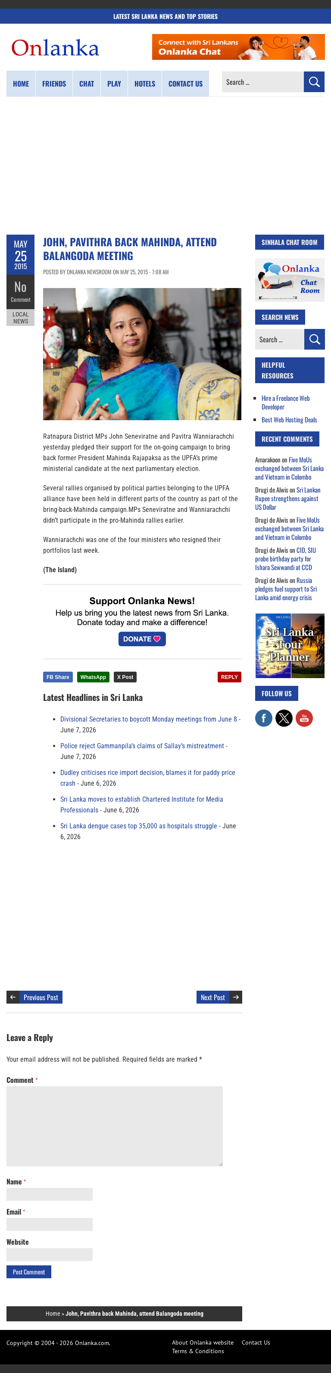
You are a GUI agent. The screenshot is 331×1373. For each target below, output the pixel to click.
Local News (20, 318)
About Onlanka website (203, 1342)
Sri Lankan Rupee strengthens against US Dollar (288, 498)
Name (16, 1181)
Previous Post (41, 997)
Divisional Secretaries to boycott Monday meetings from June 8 (148, 719)
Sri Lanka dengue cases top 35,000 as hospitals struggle (138, 826)
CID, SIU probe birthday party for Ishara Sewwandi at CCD (285, 558)
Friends (54, 83)
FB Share (58, 677)
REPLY (229, 677)
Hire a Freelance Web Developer (286, 402)
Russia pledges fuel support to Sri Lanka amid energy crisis (286, 588)
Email (15, 1211)
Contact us (186, 83)
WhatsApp (93, 677)
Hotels (144, 83)
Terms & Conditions (198, 1351)
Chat (86, 83)
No (20, 286)
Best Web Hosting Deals (289, 419)
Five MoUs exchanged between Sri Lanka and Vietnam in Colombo (289, 468)
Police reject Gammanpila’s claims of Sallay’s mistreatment (142, 746)
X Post (125, 677)
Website (17, 1242)
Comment (21, 299)
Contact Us (256, 1342)
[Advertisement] (165, 165)
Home (21, 83)
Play (114, 83)
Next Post (213, 997)
